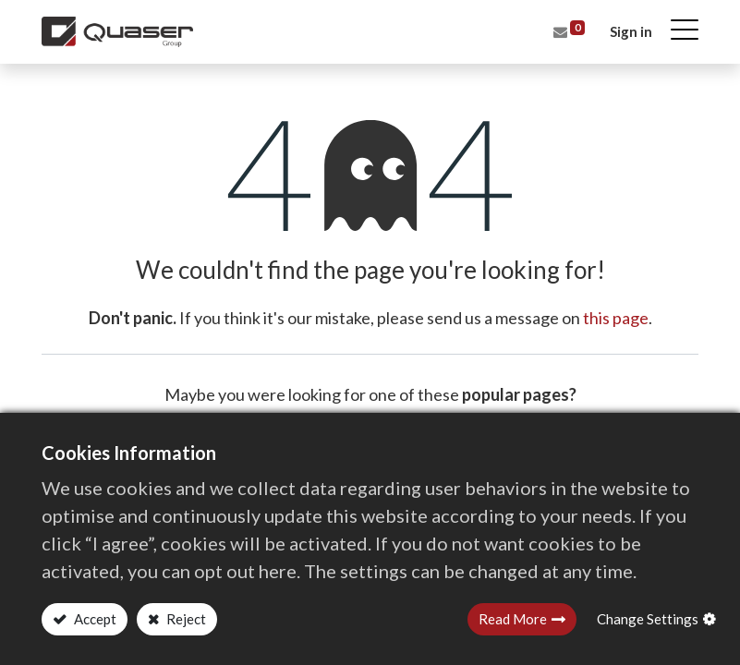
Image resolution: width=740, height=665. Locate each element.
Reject (185, 619)
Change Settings (647, 619)
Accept (93, 619)
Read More (513, 619)
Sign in (631, 31)
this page (616, 318)
